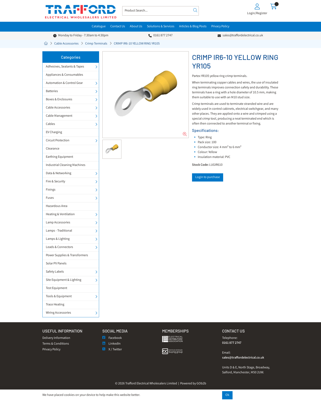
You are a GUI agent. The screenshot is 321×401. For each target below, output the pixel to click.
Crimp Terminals (96, 43)
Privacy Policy (220, 26)
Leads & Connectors (59, 247)
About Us (136, 26)
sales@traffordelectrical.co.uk (243, 35)
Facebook (112, 338)
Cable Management (59, 116)
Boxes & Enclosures (59, 99)
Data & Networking (58, 173)
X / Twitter (112, 349)
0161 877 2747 (163, 35)
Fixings (50, 189)
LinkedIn (111, 344)
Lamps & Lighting (58, 239)
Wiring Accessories (58, 313)
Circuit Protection (57, 140)
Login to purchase (207, 177)
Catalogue (99, 26)
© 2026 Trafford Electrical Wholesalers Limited (146, 383)
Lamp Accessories (58, 222)
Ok (227, 395)
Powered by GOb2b (193, 383)
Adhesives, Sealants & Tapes (65, 66)
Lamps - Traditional (59, 230)
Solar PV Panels (56, 263)
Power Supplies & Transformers (67, 255)
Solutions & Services (160, 26)
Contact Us (117, 26)
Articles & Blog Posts (193, 26)
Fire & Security (55, 181)
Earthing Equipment (59, 157)
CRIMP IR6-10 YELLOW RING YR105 (137, 43)
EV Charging (54, 132)
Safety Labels (55, 272)
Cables (50, 124)
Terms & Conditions (55, 344)
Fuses (50, 198)
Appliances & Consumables (64, 75)
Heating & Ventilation (60, 214)
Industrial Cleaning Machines (65, 165)
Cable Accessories (66, 43)
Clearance (52, 148)
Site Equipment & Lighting (63, 280)
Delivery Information (56, 338)
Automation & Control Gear (64, 83)
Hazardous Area (56, 206)
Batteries (52, 91)
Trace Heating (55, 304)
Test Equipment (56, 288)
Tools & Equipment (59, 296)
